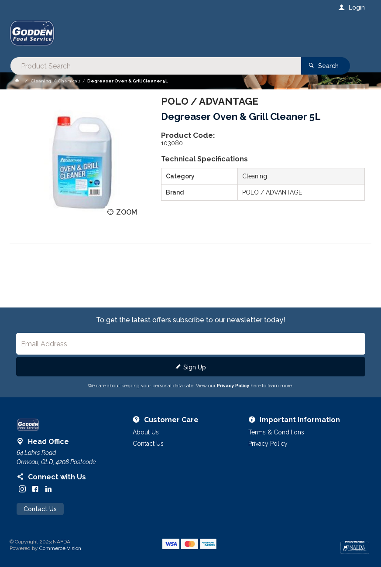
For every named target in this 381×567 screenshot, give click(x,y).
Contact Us (40, 509)
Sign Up (194, 367)
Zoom (126, 212)
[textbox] (155, 35)
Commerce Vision (60, 548)
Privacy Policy (233, 385)
